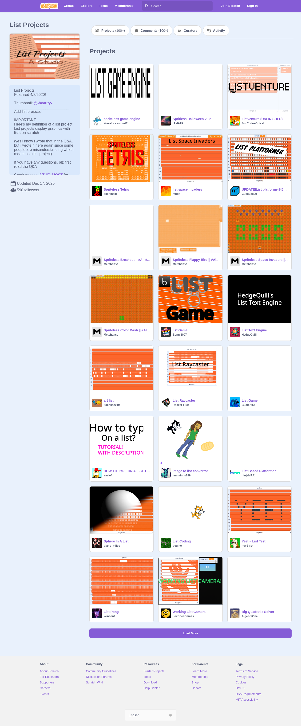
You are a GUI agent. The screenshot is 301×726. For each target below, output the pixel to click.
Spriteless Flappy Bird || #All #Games (196, 260)
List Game (250, 400)
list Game (180, 330)
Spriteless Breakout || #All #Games (127, 260)
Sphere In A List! (117, 541)
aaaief (108, 475)
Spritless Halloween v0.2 (192, 119)
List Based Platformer (259, 471)
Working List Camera (189, 612)
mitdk (176, 194)
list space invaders (187, 189)
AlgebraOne (250, 616)
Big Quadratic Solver (258, 612)
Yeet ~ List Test (253, 541)
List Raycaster (184, 400)
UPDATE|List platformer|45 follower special (265, 189)
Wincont (109, 616)
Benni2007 (180, 334)
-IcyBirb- (247, 545)
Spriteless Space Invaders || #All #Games (265, 260)
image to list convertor (190, 471)
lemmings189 (181, 475)
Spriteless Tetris (116, 189)
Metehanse (111, 264)
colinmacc (111, 194)
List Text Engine (254, 330)
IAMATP (178, 123)
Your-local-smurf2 (116, 123)
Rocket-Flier (181, 405)
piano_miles (112, 545)
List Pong (111, 612)
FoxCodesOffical (253, 123)
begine (177, 545)
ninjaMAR (248, 475)
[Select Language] (150, 715)
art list (109, 400)
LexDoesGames (183, 616)
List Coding (182, 541)
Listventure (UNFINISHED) (262, 119)
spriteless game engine (122, 119)
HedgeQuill (249, 334)
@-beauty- (43, 103)
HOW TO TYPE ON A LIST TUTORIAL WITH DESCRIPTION (127, 471)
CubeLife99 (249, 194)
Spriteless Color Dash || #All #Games (127, 330)
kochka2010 (112, 405)
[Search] (146, 6)
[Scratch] (49, 6)
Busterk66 (248, 405)
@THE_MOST (51, 175)
